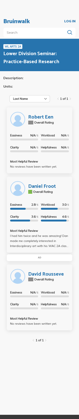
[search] (35, 32)
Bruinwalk (16, 21)
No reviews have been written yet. (33, 166)
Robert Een (40, 117)
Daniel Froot (42, 186)
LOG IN (70, 21)
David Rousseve (46, 274)
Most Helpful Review (24, 161)
